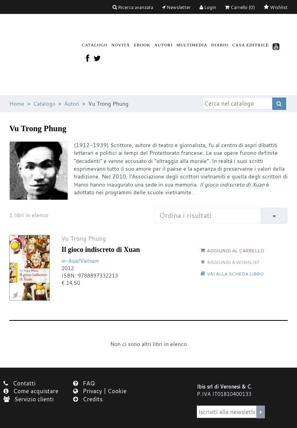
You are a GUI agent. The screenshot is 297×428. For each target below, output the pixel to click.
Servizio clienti (28, 399)
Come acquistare (30, 391)
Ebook (142, 45)
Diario (220, 45)
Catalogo (95, 45)
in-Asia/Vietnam (80, 260)
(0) (240, 7)
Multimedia (191, 45)
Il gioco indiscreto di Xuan (100, 249)
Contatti (19, 383)
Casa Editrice (250, 45)
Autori (163, 45)
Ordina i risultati (185, 215)
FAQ (84, 383)
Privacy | (90, 391)
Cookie (117, 391)
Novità (120, 45)
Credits (87, 399)
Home (16, 103)
